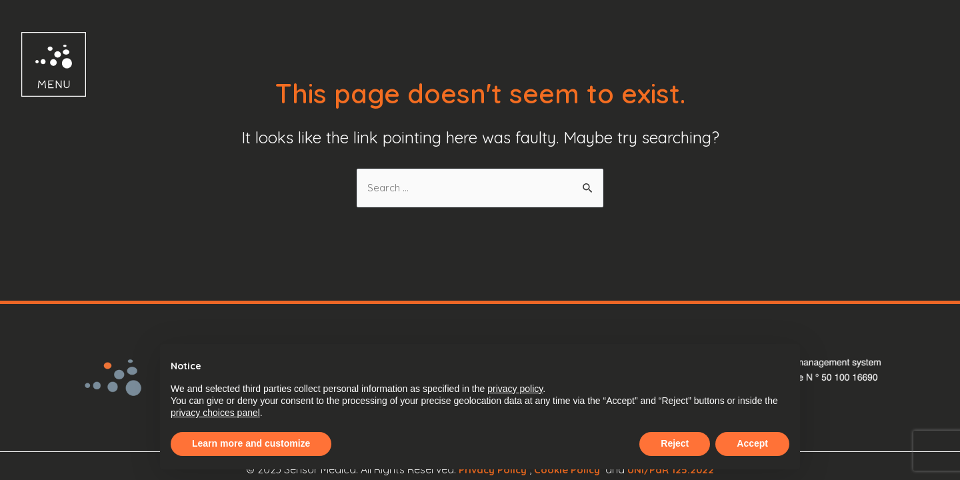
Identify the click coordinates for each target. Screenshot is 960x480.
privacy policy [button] (515, 388)
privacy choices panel (215, 412)
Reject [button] (675, 443)
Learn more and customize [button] (251, 443)
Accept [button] (752, 443)
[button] (41, 64)
